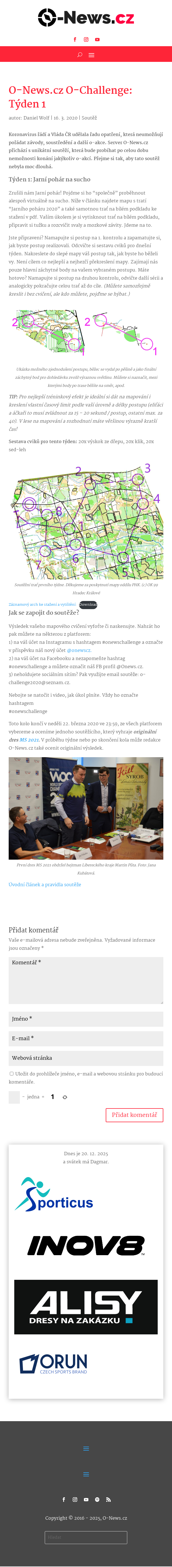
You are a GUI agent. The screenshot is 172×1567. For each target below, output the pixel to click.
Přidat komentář (134, 1115)
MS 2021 (28, 740)
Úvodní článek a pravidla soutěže (45, 885)
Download (88, 605)
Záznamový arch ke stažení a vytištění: (43, 605)
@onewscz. (79, 650)
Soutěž (89, 118)
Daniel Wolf (36, 118)
